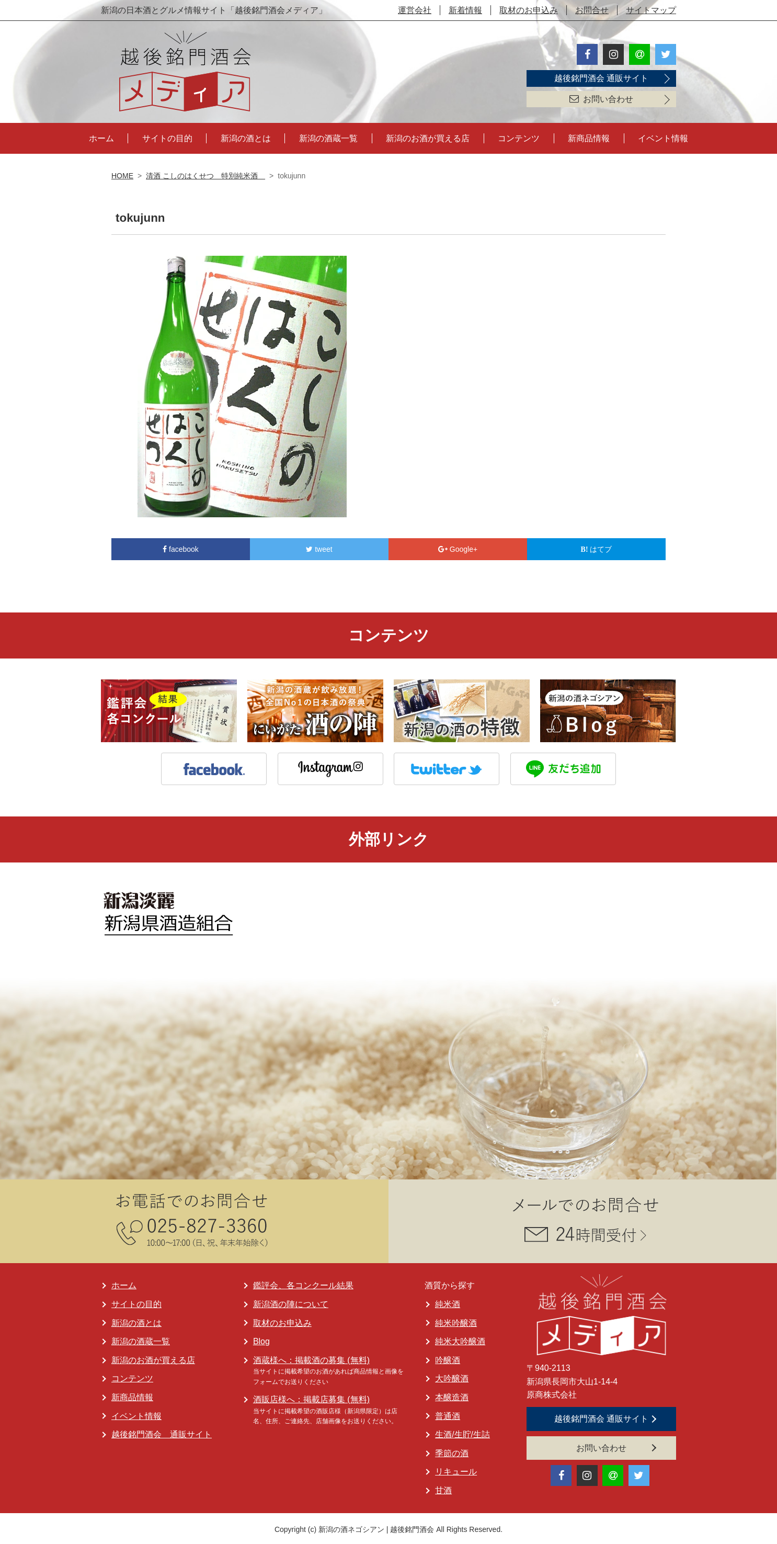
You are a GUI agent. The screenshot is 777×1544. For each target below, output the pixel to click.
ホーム (101, 136)
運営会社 (414, 10)
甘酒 (443, 1488)
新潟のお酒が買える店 (428, 136)
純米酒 (447, 1302)
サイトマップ (651, 10)
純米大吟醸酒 (460, 1339)
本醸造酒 (452, 1395)
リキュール (456, 1470)
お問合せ (592, 10)
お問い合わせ (601, 99)
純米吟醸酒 (456, 1321)
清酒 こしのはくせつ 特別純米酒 (205, 174)
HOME (122, 174)
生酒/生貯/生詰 (462, 1432)
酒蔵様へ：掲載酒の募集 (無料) (311, 1358)
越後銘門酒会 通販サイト (601, 78)
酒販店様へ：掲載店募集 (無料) (311, 1397)
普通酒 (447, 1414)
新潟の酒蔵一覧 (328, 136)
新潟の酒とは (246, 136)
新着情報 (465, 10)
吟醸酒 (447, 1358)
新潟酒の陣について (290, 1302)
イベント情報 (663, 136)
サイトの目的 (167, 136)
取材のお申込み (528, 10)
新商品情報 (589, 136)
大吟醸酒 (452, 1376)
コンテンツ (519, 136)
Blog (261, 1339)
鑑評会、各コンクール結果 (303, 1283)
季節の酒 (452, 1451)
